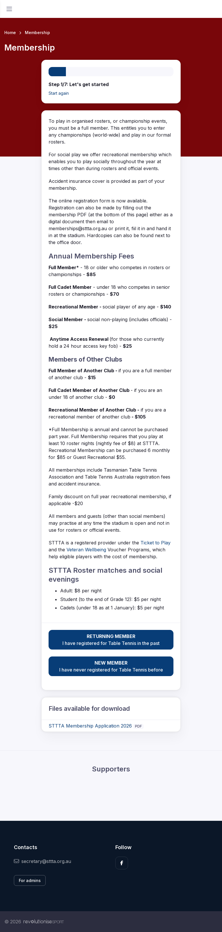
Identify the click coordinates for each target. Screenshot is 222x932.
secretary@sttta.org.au (42, 861)
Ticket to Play (155, 543)
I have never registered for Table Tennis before (111, 666)
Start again (59, 93)
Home (10, 32)
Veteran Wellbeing (86, 549)
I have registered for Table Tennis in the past (111, 639)
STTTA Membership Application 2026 (90, 726)
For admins (30, 880)
